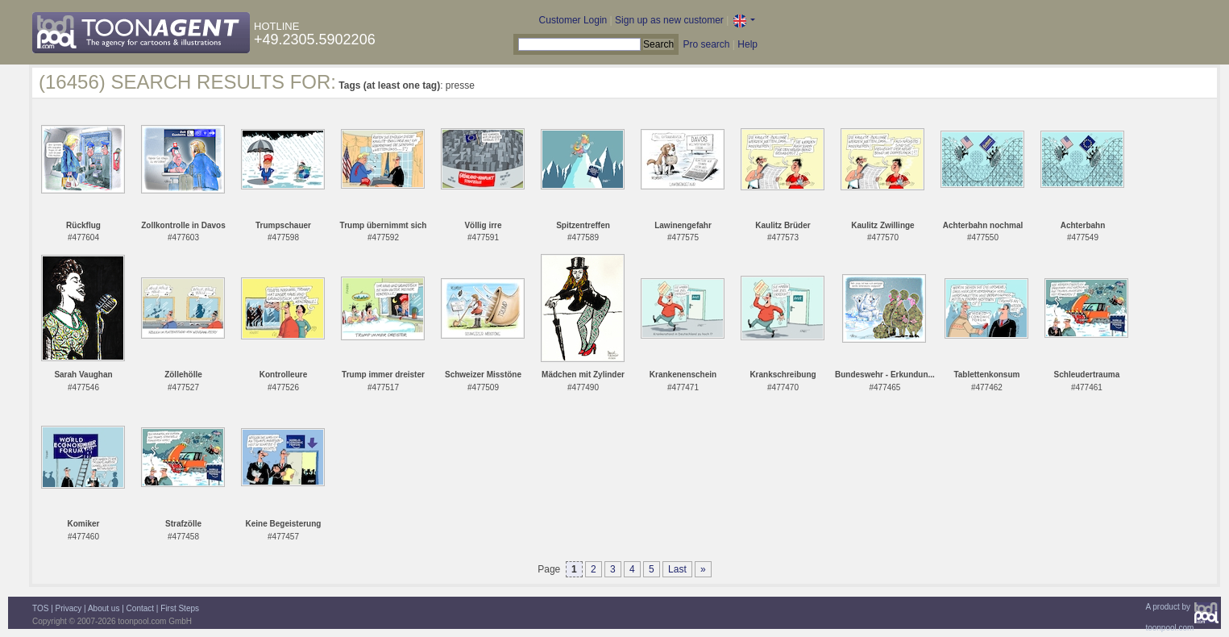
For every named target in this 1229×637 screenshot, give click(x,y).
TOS (40, 608)
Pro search (706, 44)
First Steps (179, 608)
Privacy (69, 608)
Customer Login (573, 20)
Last (677, 569)
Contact (140, 608)
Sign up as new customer (669, 20)
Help (747, 44)
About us (103, 608)
